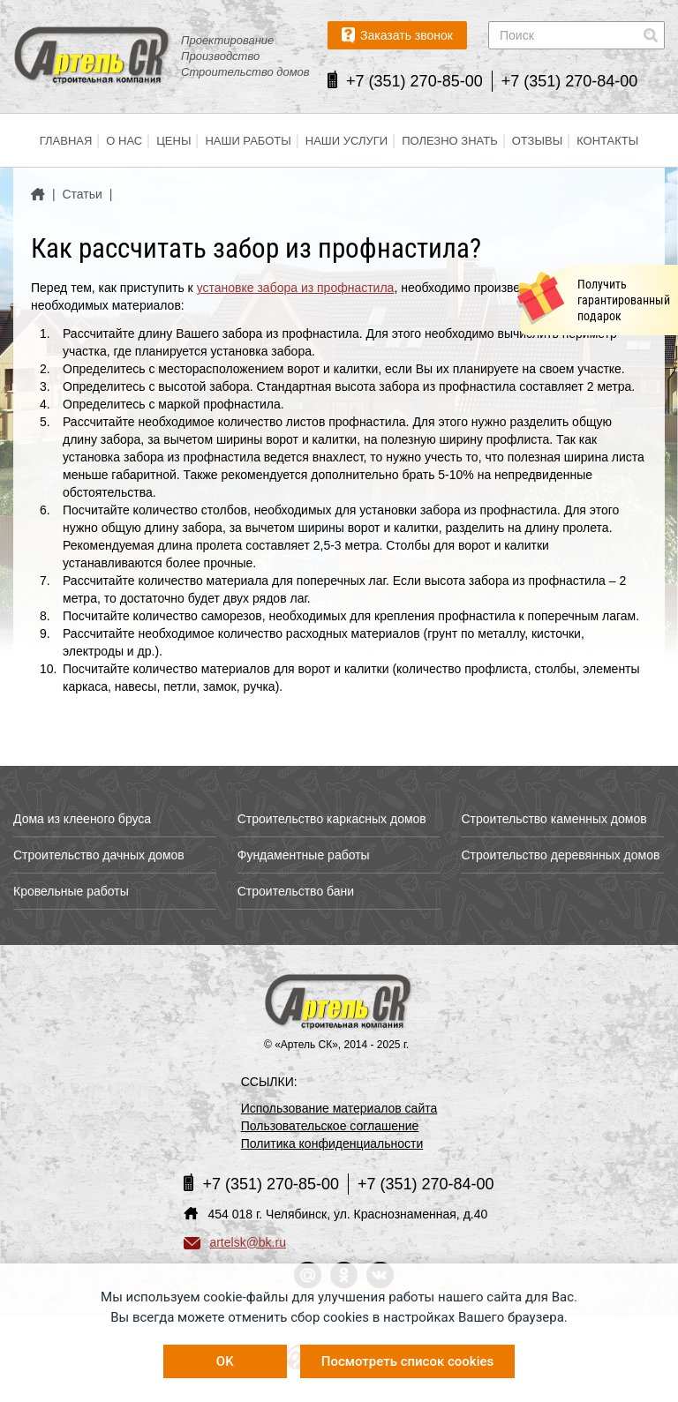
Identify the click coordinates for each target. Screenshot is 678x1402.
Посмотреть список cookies (407, 1361)
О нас (124, 140)
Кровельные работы (71, 891)
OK (225, 1361)
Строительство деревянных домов (560, 855)
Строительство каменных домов (553, 819)
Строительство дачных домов (99, 855)
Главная (66, 140)
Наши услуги (346, 140)
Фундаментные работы (303, 855)
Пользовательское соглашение (330, 1126)
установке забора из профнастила (296, 288)
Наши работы (247, 140)
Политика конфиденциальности (332, 1143)
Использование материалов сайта (339, 1108)
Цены (173, 140)
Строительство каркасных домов (331, 819)
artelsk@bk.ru (235, 1242)
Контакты (607, 140)
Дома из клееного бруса (82, 819)
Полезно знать (450, 140)
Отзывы (537, 140)
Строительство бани (295, 891)
